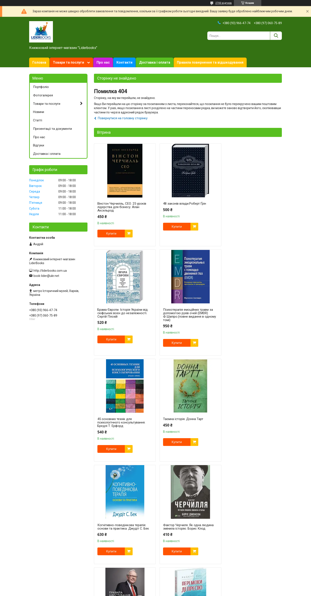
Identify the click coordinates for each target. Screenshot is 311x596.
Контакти (124, 62)
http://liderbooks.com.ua (50, 270)
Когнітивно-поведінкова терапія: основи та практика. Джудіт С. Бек (123, 420)
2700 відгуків (223, 3)
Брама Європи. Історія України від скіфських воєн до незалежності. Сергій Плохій (250, 207)
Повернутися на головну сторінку (123, 118)
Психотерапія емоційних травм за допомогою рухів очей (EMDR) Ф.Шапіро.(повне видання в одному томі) (123, 315)
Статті (37, 120)
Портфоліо (41, 87)
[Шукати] (276, 35)
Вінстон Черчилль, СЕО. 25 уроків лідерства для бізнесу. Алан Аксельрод (121, 207)
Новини (38, 112)
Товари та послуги (68, 62)
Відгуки (38, 145)
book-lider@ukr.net (46, 276)
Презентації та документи (52, 129)
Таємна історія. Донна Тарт (245, 309)
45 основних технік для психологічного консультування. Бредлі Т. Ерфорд (185, 313)
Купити (111, 233)
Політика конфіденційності (198, 591)
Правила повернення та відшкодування (210, 62)
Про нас (103, 62)
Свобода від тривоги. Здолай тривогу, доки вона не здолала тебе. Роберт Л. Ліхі (184, 525)
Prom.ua (176, 588)
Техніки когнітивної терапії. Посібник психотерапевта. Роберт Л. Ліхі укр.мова (250, 525)
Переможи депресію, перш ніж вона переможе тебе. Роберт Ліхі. (122, 523)
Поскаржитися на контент (164, 591)
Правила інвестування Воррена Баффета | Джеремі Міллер (248, 420)
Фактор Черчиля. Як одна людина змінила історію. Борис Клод (186, 420)
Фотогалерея (43, 95)
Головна (39, 62)
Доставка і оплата (154, 62)
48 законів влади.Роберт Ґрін (182, 203)
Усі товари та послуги (263, 573)
